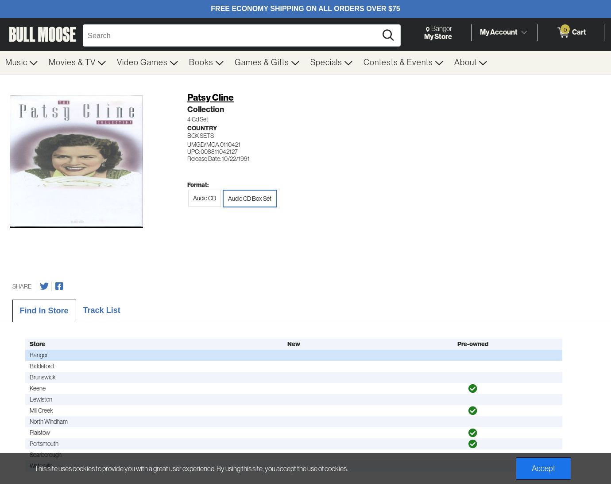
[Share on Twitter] (44, 286)
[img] (472, 388)
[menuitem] (21, 62)
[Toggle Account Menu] (523, 32)
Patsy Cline (210, 97)
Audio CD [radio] (204, 198)
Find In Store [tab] (44, 310)
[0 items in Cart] (570, 32)
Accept (543, 468)
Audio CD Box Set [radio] (249, 198)
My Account (499, 32)
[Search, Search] (231, 35)
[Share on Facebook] (59, 286)
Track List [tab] (101, 310)
